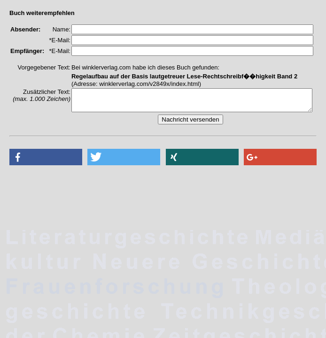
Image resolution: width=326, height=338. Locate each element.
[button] (45, 161)
